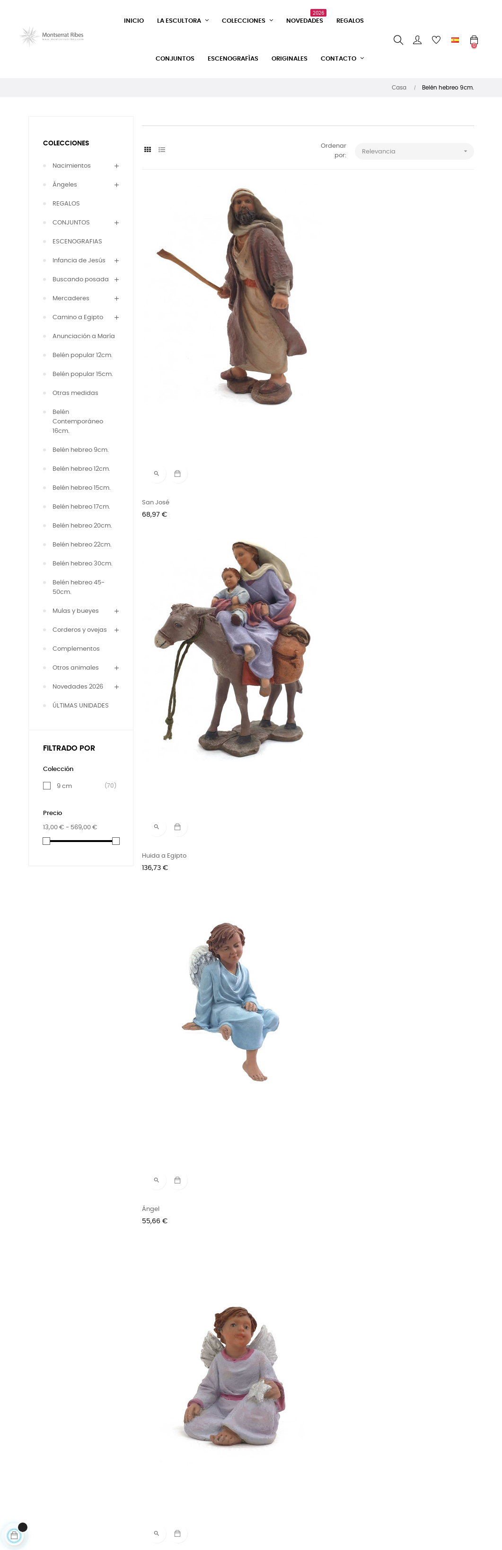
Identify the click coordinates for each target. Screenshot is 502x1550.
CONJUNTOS (71, 223)
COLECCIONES (66, 143)
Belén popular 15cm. (83, 374)
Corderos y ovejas (80, 630)
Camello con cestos (172, 869)
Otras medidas (75, 393)
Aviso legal (158, 1487)
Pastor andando (280, 1049)
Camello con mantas (287, 869)
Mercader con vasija (286, 1230)
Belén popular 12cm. (83, 355)
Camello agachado (398, 869)
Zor (373, 1049)
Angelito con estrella (173, 509)
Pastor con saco (393, 1230)
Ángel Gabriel (389, 509)
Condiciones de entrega (165, 1448)
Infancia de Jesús (79, 261)
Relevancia (418, 151)
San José (155, 329)
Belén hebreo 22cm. (82, 545)
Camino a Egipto (78, 317)
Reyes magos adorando (178, 689)
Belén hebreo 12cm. (81, 469)
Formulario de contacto (163, 1404)
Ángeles (65, 185)
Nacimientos (72, 166)
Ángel (377, 329)
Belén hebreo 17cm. (81, 507)
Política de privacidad (175, 1470)
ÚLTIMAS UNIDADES (81, 706)
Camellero (271, 689)
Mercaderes (71, 299)
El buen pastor (163, 1049)
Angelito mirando (281, 509)
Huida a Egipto (277, 329)
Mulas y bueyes (76, 611)
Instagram (234, 1417)
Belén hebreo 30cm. (83, 564)
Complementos (76, 649)
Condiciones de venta (175, 1426)
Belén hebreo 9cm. (81, 450)
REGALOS (66, 204)
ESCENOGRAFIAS (77, 242)
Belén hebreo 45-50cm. (79, 587)
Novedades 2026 (78, 687)
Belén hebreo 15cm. (82, 488)
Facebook (233, 1400)
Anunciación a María (84, 336)
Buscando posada (81, 280)
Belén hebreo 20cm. (82, 526)
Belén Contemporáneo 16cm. (78, 421)
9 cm (83, 786)
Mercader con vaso (171, 1230)
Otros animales (76, 668)
